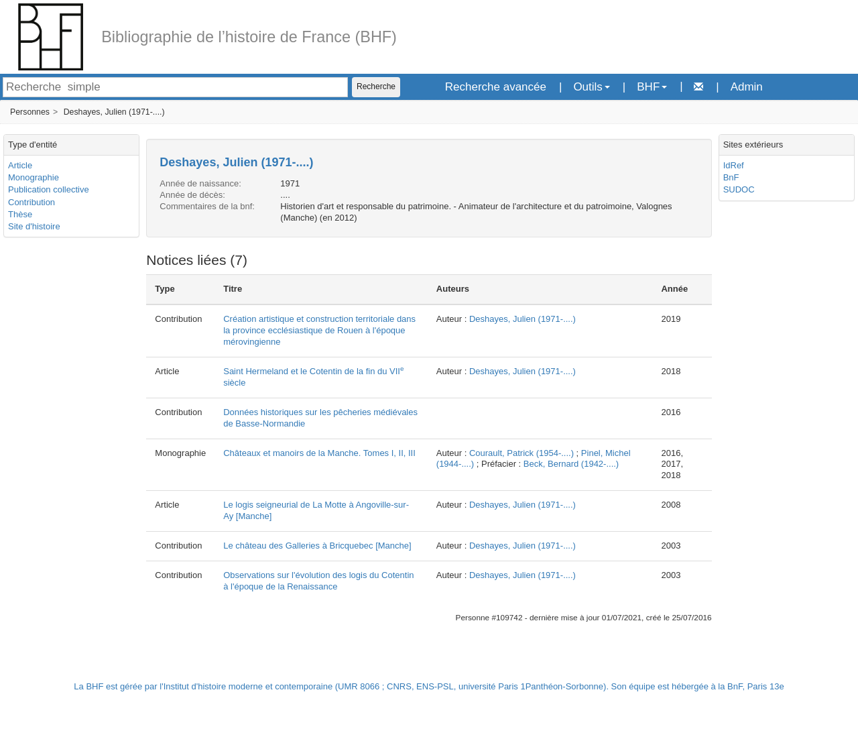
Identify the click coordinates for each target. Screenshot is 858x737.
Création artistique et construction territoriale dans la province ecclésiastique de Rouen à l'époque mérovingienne (319, 330)
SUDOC (739, 189)
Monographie (33, 177)
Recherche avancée (495, 86)
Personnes (30, 112)
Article (20, 165)
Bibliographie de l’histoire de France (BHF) (249, 37)
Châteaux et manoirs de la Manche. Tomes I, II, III (319, 453)
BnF (731, 177)
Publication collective (48, 189)
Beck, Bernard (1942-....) (571, 464)
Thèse (20, 214)
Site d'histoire (34, 226)
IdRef (733, 165)
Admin (747, 86)
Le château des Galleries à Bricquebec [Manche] (317, 546)
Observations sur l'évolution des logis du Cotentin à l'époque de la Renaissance (318, 580)
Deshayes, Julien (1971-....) (114, 112)
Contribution (31, 202)
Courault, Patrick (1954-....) (521, 453)
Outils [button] (591, 86)
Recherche (376, 86)
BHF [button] (652, 86)
